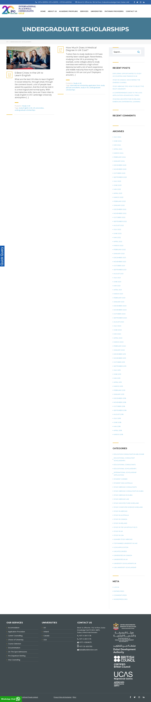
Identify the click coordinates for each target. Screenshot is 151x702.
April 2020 (118, 338)
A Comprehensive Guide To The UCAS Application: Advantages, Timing (127, 94)
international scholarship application (125, 473)
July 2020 (117, 326)
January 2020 (119, 350)
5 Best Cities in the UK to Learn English (29, 74)
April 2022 (118, 241)
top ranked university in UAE (125, 543)
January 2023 (119, 205)
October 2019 (119, 362)
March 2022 (118, 245)
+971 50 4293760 (85, 646)
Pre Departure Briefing (16, 656)
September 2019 (120, 366)
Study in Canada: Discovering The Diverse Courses (126, 81)
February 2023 (120, 201)
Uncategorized (120, 551)
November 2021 (120, 261)
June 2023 (118, 185)
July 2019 (117, 370)
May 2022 (117, 237)
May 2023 (117, 189)
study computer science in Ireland (128, 507)
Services (84, 11)
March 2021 (118, 294)
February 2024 (120, 157)
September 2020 (120, 318)
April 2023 (118, 193)
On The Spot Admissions (17, 652)
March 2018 (118, 434)
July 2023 (117, 181)
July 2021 (117, 278)
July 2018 (117, 418)
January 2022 (119, 253)
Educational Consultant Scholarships (124, 459)
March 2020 (119, 342)
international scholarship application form (85, 85)
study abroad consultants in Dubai (128, 491)
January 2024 (119, 161)
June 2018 (117, 422)
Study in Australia (121, 515)
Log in (116, 587)
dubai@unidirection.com (88, 650)
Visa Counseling (14, 660)
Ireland (46, 631)
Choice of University (15, 640)
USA (45, 640)
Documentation (14, 648)
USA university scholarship (125, 567)
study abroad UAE (121, 499)
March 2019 (118, 386)
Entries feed (119, 591)
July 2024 (117, 137)
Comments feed (120, 595)
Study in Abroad (120, 511)
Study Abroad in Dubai (123, 495)
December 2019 (120, 354)
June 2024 (118, 141)
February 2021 (119, 298)
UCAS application (121, 547)
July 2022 (117, 229)
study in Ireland (120, 523)
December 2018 (120, 398)
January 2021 (119, 302)
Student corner (120, 479)
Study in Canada (120, 519)
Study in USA (119, 535)
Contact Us (131, 11)
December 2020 (120, 306)
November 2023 (120, 169)
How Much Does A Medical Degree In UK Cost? (81, 49)
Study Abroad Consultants (125, 487)
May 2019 (117, 378)
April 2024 (118, 149)
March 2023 (118, 197)
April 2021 (118, 290)
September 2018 (120, 410)
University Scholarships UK (125, 563)
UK (45, 627)
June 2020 (118, 330)
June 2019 (117, 374)
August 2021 (118, 274)
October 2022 (119, 217)
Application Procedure (16, 631)
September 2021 (120, 269)
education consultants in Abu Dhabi (129, 454)
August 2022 (119, 225)
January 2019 (119, 394)
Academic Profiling (68, 11)
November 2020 (120, 310)
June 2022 (118, 233)
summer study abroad (123, 539)
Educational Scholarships (125, 468)
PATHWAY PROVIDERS (114, 11)
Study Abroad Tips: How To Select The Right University (128, 87)
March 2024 (118, 153)
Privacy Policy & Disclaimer (62, 697)
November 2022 (120, 213)
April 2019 (118, 382)
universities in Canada (123, 555)
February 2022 (120, 249)
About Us (52, 11)
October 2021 (119, 265)
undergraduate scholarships (25, 110)
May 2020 (117, 334)
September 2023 (120, 177)
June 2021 (117, 282)
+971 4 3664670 (85, 642)
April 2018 (118, 430)
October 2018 (119, 406)
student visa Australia (123, 483)
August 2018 (119, 414)
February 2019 (119, 390)
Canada (46, 635)
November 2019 (120, 358)
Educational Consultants (125, 464)
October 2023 (119, 173)
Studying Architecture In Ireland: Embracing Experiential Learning (127, 100)
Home (43, 11)
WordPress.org (121, 599)
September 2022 (120, 221)
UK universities (38, 108)
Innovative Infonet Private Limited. (27, 697)
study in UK (85, 87)
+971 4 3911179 (85, 639)
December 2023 (120, 165)
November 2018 (120, 402)
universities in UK (121, 559)
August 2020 (119, 322)
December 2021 (120, 257)
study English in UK (25, 108)
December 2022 (120, 209)
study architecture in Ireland (126, 503)
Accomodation (13, 627)
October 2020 (120, 314)
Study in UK (26, 106)
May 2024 (117, 145)
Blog (74, 697)
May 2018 (117, 426)
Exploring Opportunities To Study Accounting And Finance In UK (127, 75)
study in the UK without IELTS (125, 527)
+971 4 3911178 (85, 635)
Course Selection (14, 644)
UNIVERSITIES (96, 11)
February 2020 (120, 346)
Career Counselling (15, 635)
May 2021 (117, 286)
